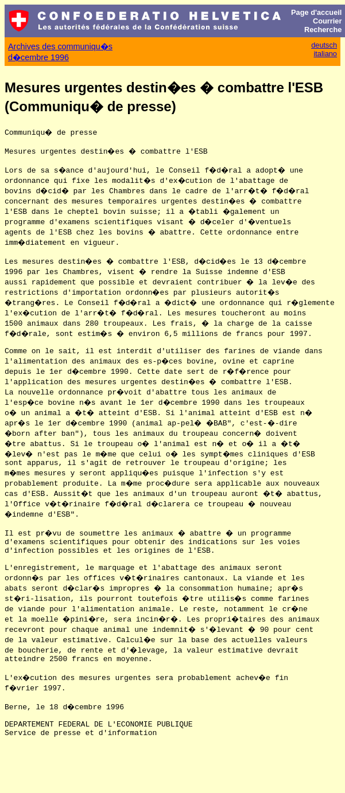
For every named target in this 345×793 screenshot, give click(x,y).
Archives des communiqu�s (60, 46)
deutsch (324, 45)
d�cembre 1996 (38, 57)
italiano (325, 53)
